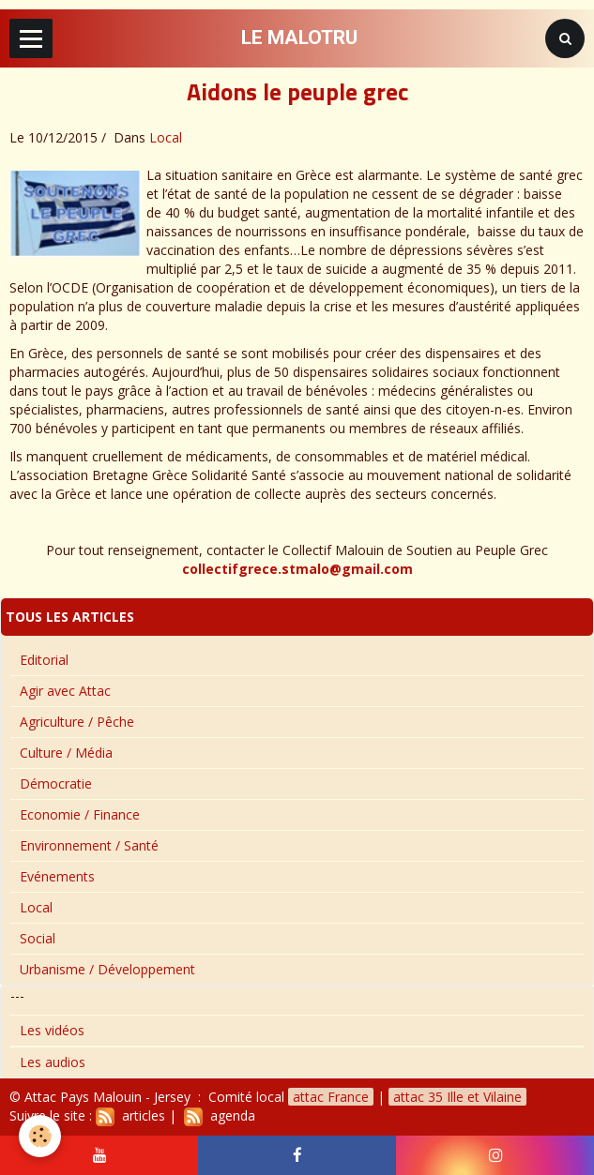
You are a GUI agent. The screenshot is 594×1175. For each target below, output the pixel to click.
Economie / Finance (80, 814)
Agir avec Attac (65, 691)
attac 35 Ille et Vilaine (457, 1097)
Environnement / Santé (89, 845)
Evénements (57, 876)
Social (37, 938)
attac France (331, 1097)
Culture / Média (66, 752)
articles (130, 1115)
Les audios (52, 1062)
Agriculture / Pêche (77, 722)
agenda (219, 1115)
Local (165, 137)
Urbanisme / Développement (107, 969)
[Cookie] (40, 1136)
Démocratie (56, 783)
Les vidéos (52, 1030)
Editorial (44, 660)
